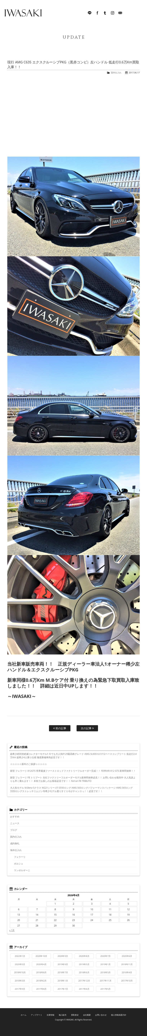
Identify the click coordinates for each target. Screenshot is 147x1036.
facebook (97, 13)
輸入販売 (63, 1015)
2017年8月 (41, 988)
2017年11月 (105, 980)
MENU (138, 13)
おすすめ (14, 816)
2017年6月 (84, 988)
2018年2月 (41, 980)
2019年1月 (105, 964)
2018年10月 (20, 972)
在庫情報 (50, 1015)
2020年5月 (20, 964)
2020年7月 (105, 956)
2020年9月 (63, 956)
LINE (89, 13)
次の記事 (87, 728)
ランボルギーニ (22, 870)
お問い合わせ (101, 1015)
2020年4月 (41, 964)
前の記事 (59, 728)
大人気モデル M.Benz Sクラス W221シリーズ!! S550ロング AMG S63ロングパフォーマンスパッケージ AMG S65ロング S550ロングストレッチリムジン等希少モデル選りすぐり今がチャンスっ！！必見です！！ (71, 789)
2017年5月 (105, 988)
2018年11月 (127, 964)
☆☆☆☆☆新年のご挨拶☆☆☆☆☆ (28, 764)
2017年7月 (63, 988)
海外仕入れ (16, 850)
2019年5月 (84, 964)
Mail (120, 13)
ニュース (14, 823)
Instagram (112, 13)
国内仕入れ (116, 72)
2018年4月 (127, 972)
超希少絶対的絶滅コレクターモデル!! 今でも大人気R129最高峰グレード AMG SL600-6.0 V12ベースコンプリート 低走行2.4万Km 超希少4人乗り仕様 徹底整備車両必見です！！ (73, 755)
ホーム (23, 1015)
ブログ (13, 830)
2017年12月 (84, 980)
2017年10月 (127, 980)
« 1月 (12, 930)
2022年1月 (20, 956)
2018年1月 (63, 980)
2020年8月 (84, 956)
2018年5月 (105, 972)
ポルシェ (18, 863)
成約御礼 (14, 843)
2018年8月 (41, 972)
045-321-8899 (128, 13)
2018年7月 (63, 972)
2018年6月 (84, 972)
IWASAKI (23, 13)
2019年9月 (63, 964)
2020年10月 (41, 956)
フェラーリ (19, 856)
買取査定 (75, 1015)
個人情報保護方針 (118, 1015)
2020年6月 (127, 956)
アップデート (36, 1015)
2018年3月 (20, 980)
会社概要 (87, 1015)
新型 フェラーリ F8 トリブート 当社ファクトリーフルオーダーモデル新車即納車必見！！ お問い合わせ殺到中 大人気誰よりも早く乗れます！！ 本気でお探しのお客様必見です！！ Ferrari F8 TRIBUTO (73, 779)
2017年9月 (20, 988)
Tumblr (105, 13)
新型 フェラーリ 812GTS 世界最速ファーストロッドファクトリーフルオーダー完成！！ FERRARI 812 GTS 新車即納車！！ (73, 770)
